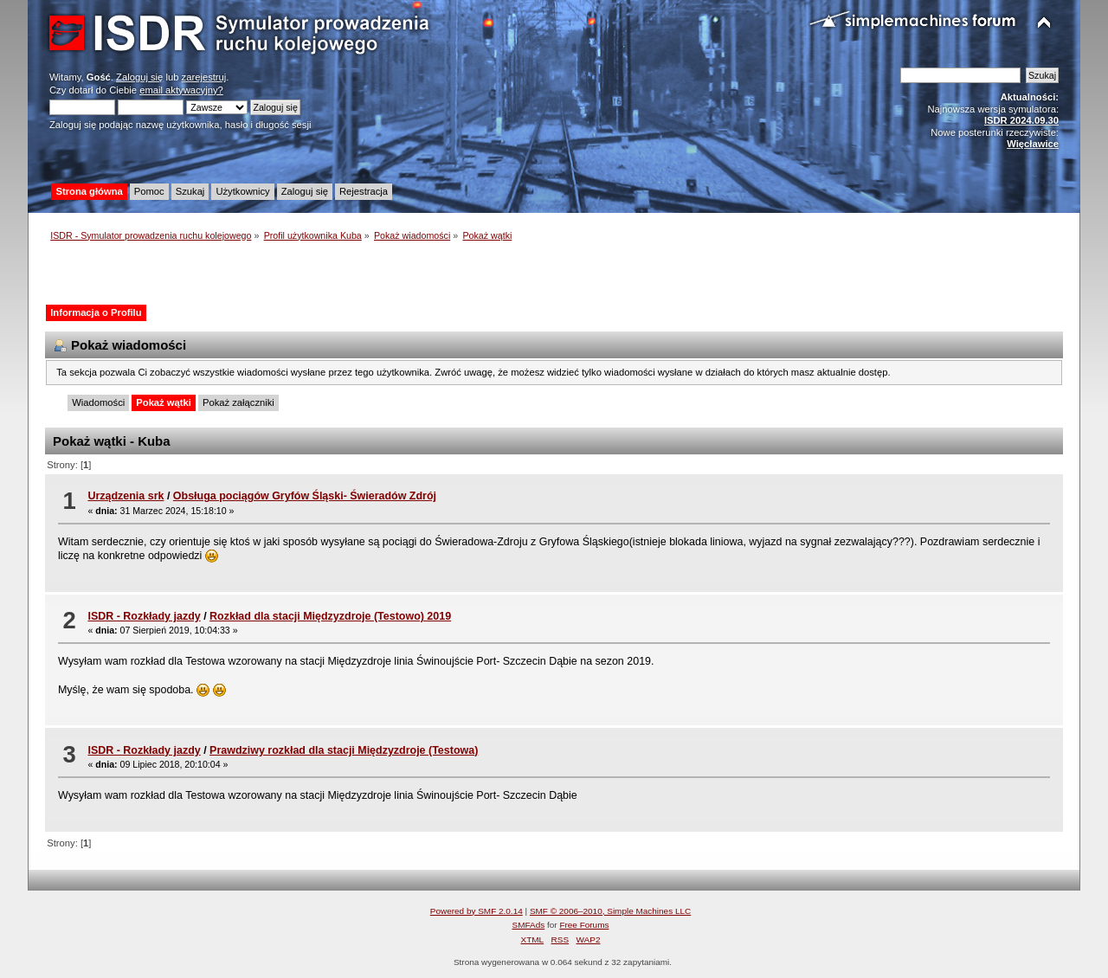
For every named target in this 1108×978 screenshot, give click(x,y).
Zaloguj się (139, 77)
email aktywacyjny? (181, 90)
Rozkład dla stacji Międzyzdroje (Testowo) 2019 (330, 616)
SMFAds (528, 925)
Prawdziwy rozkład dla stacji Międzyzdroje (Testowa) (343, 750)
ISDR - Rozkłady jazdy (143, 616)
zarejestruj (204, 77)
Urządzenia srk (125, 496)
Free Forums (584, 925)
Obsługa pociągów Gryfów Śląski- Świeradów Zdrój (304, 496)
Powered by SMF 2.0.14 (476, 911)
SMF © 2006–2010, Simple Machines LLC (610, 911)
